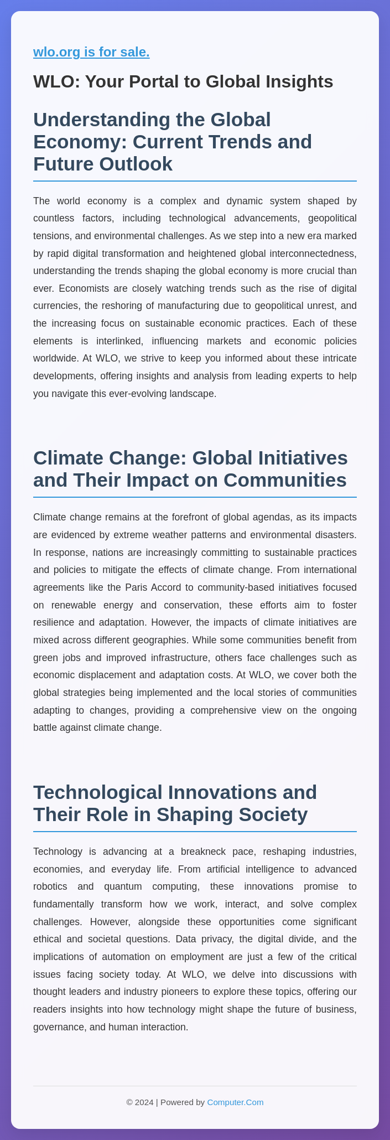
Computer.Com (235, 1102)
